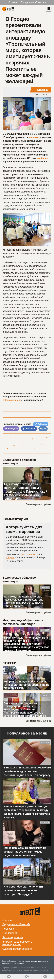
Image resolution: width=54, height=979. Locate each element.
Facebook (28, 428)
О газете (13, 2)
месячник (34, 137)
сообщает (42, 158)
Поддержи (42, 89)
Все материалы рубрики (38, 504)
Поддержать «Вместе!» (33, 2)
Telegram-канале (12, 400)
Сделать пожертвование (17, 948)
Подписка (8, 928)
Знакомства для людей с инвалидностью (17, 943)
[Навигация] (49, 9)
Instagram (11, 428)
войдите (10, 557)
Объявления (9, 933)
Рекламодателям (12, 937)
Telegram (41, 424)
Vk (43, 428)
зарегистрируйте (29, 554)
